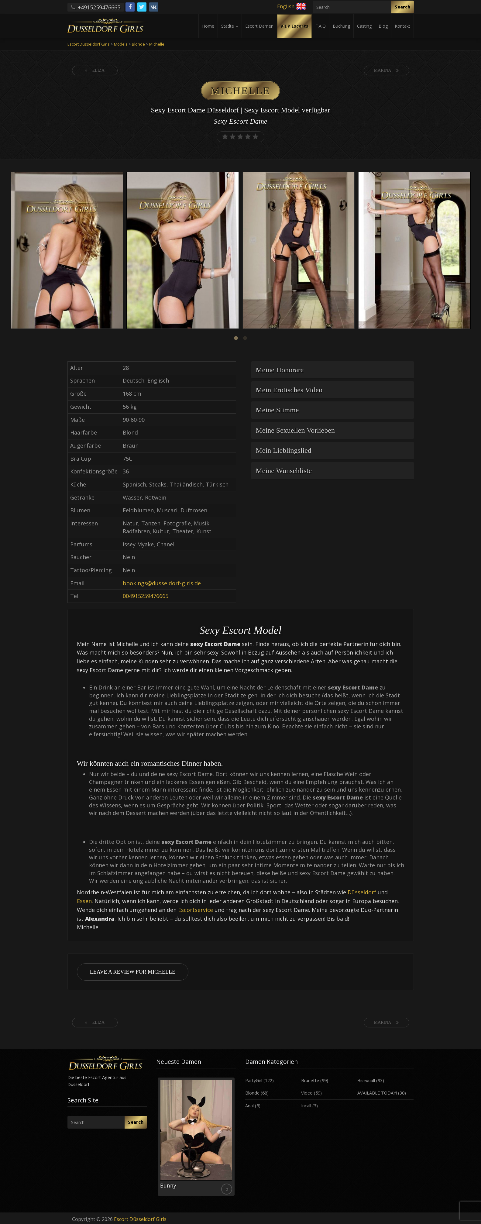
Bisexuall (366, 1080)
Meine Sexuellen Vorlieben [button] (295, 430)
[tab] (332, 369)
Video (307, 1093)
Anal (249, 1106)
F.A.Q (320, 26)
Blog (383, 26)
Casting (364, 26)
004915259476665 (145, 596)
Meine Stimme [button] (277, 410)
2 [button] (245, 338)
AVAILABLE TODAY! (377, 1093)
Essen (84, 901)
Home (208, 26)
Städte (229, 26)
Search (403, 7)
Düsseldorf (362, 892)
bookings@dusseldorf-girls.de (162, 583)
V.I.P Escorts (294, 26)
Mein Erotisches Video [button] (289, 390)
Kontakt (402, 26)
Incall (306, 1106)
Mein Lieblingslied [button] (283, 450)
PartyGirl (253, 1080)
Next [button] (471, 251)
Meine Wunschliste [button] (284, 471)
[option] (67, 251)
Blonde (252, 1093)
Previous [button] (9, 251)
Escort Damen (259, 26)
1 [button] (236, 338)
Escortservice (195, 909)
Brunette (310, 1080)
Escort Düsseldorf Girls (140, 1219)
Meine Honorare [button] (280, 370)
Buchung (341, 26)
